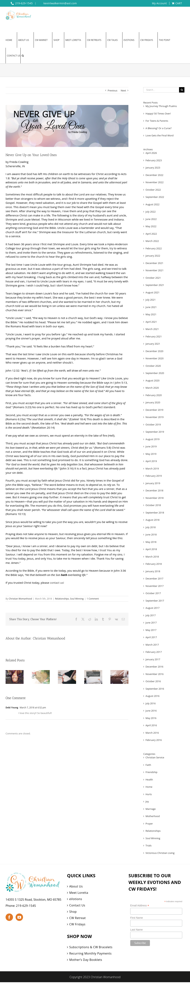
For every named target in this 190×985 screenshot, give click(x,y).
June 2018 (151, 534)
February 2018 (153, 564)
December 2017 (154, 578)
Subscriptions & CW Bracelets (90, 947)
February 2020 (153, 395)
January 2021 (152, 343)
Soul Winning (77, 598)
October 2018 (153, 505)
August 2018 (152, 519)
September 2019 (154, 431)
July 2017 (150, 615)
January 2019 (152, 483)
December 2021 (154, 263)
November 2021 (154, 270)
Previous (112, 90)
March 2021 (152, 329)
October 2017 (153, 593)
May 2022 (150, 226)
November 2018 (154, 498)
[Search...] (161, 90)
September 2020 (154, 373)
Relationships (62, 598)
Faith (148, 765)
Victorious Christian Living (159, 853)
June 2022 (151, 219)
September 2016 (154, 688)
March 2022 (152, 241)
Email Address (139, 905)
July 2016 (150, 703)
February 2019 (153, 475)
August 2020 (152, 380)
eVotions (75, 899)
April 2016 (151, 725)
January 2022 (152, 255)
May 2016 (150, 718)
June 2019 (151, 446)
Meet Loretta (78, 893)
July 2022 (150, 211)
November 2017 (154, 586)
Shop (73, 912)
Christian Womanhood (20, 598)
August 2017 (152, 608)
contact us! (57, 582)
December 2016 (154, 666)
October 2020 (153, 365)
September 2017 (154, 600)
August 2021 (152, 292)
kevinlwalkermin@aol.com (60, 3)
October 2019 (153, 424)
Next (123, 90)
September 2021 (154, 285)
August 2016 (152, 696)
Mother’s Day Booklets (85, 960)
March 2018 (152, 556)
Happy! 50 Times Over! (158, 113)
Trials (148, 845)
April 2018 (151, 549)
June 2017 (151, 622)
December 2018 (154, 490)
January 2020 (152, 402)
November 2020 (154, 358)
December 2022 (154, 175)
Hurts (148, 794)
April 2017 (151, 637)
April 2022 (151, 233)
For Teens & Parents (156, 120)
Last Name (136, 929)
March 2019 (152, 468)
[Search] (181, 90)
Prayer (149, 823)
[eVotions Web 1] (67, 126)
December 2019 (154, 410)
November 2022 (154, 182)
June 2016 (151, 710)
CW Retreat (77, 918)
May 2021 (150, 314)
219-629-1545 (26, 906)
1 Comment (93, 598)
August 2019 (152, 439)
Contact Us (77, 905)
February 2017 (153, 652)
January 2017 (152, 659)
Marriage (150, 809)
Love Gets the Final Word (159, 135)
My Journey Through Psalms (161, 106)
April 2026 (151, 153)
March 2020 (152, 387)
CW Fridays (77, 924)
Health (149, 779)
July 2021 (150, 299)
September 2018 (154, 512)
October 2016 (153, 681)
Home (148, 786)
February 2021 (153, 336)
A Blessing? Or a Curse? (158, 128)
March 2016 (152, 732)
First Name (136, 917)
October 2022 (153, 189)
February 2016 (153, 740)
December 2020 (154, 351)
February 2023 (153, 160)
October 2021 (153, 277)
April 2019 (151, 461)
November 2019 (154, 417)
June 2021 (151, 307)
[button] (23, 55)
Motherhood (152, 816)
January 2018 (152, 571)
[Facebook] (9, 917)
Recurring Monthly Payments (90, 953)
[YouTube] (19, 917)
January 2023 (152, 167)
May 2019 (150, 454)
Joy (147, 801)
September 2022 (154, 197)
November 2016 (154, 674)
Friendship (151, 772)
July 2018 (150, 527)
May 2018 (150, 542)
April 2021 (151, 321)
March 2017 (152, 644)
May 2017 (150, 630)
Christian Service (154, 757)
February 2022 (153, 248)
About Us (76, 886)
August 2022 (152, 204)
